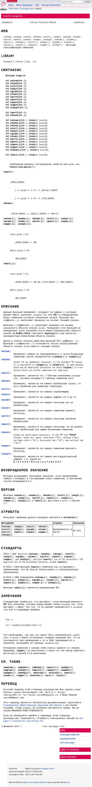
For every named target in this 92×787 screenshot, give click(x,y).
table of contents (70, 749)
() (6, 351)
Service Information (51, 5)
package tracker (68, 738)
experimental (14, 9)
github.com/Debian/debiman (35, 782)
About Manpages (24, 5)
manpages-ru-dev (26, 9)
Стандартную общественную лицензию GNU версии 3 (33, 705)
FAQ (37, 5)
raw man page (67, 742)
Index (11, 5)
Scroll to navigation (12, 16)
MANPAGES (12, 1)
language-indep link (69, 734)
